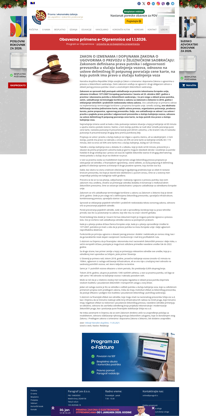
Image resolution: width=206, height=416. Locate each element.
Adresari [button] (138, 29)
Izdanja (73, 29)
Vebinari (34, 403)
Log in (164, 29)
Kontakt (34, 409)
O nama (46, 29)
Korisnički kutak (37, 406)
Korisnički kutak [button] (121, 29)
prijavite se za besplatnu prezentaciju (118, 44)
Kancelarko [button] (102, 29)
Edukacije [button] (87, 29)
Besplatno (59, 29)
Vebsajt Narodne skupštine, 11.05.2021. (102, 322)
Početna (33, 29)
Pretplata (34, 400)
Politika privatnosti (150, 405)
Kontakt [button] (152, 29)
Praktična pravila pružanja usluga (156, 412)
